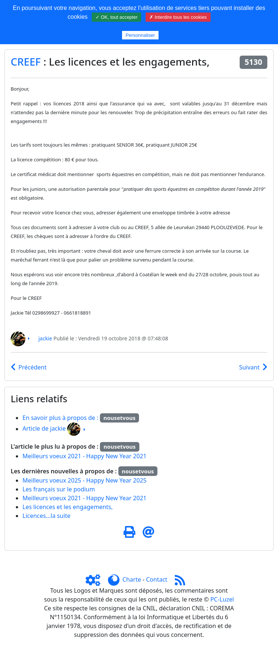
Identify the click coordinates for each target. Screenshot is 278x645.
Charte (131, 579)
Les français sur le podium (58, 489)
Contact (156, 579)
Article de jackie (44, 429)
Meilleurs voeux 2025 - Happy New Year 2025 (84, 480)
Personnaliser (140, 35)
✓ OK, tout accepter (116, 17)
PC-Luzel (222, 599)
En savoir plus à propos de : (61, 418)
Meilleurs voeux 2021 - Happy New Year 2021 (84, 456)
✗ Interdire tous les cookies (178, 17)
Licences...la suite (46, 516)
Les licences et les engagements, (67, 507)
